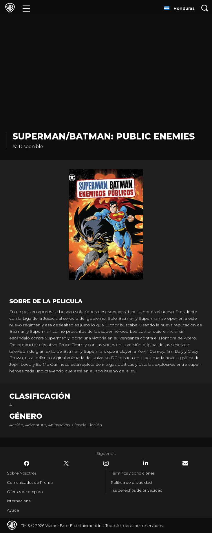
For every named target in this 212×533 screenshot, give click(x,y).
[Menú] (26, 8)
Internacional (19, 501)
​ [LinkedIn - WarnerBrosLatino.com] (145, 463)
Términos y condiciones (132, 473)
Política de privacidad (131, 482)
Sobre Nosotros (21, 473)
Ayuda (13, 510)
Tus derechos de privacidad (136, 490)
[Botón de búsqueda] (205, 8)
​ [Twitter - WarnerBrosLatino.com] (66, 463)
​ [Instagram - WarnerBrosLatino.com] (106, 463)
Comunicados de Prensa (30, 482)
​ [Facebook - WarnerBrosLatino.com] (26, 463)
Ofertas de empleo (25, 491)
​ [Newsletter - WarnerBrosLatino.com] (185, 463)
